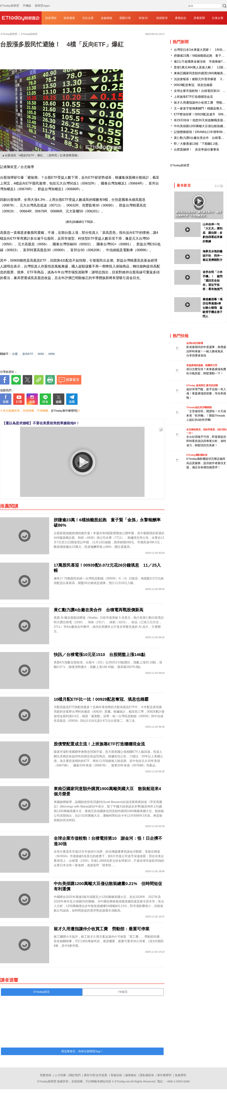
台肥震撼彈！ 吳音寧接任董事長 (196, 149)
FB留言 (122, 991)
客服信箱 (116, 1075)
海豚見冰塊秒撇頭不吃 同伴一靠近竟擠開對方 (212, 255)
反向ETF (27, 353)
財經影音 (162, 18)
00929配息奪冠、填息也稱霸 (193, 85)
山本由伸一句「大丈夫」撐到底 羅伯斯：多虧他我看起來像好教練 (212, 233)
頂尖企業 (88, 18)
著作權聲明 (164, 1075)
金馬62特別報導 (194, 343)
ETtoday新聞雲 (9, 2)
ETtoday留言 (41, 991)
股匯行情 (125, 18)
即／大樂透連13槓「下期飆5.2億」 (197, 143)
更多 (218, 186)
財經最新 (69, 18)
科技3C (143, 18)
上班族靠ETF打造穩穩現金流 (193, 96)
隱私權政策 (147, 1075)
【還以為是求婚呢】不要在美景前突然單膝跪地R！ (40, 423)
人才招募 (60, 1075)
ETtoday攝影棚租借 (196, 454)
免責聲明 (180, 1075)
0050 (41, 353)
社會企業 (217, 18)
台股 (15, 353)
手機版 (27, 2)
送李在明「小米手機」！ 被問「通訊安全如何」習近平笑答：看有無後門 (212, 280)
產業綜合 (180, 18)
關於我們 (75, 1075)
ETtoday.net (122, 1081)
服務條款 (131, 1075)
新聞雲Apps (42, 2)
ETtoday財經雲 (179, 165)
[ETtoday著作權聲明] (64, 410)
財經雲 (21, 18)
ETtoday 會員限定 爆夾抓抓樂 (202, 385)
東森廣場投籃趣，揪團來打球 (201, 365)
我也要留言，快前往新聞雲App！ (82, 1051)
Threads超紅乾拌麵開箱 (199, 407)
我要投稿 (45, 1075)
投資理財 (51, 18)
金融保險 (106, 18)
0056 (51, 353)
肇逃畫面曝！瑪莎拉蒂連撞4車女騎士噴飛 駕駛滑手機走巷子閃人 (212, 308)
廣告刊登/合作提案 (95, 1075)
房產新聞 (199, 18)
